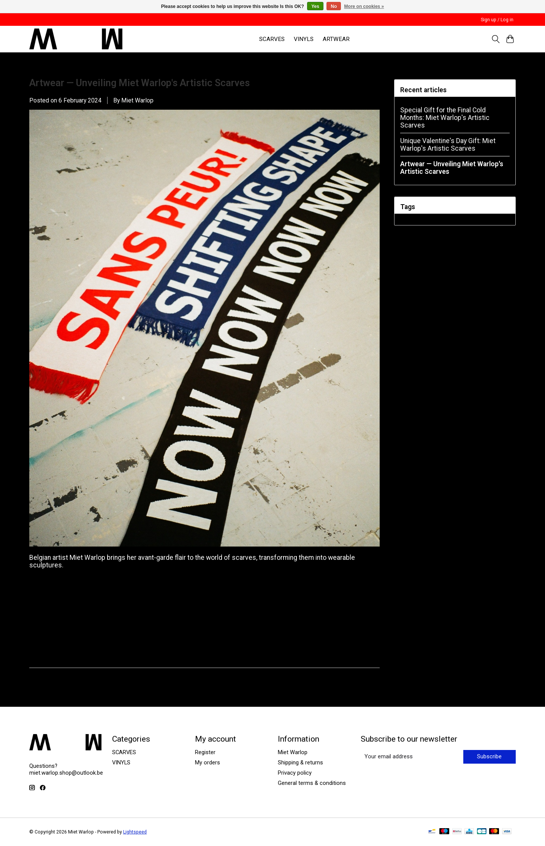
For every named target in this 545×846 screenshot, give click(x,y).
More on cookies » (364, 6)
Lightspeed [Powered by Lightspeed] (135, 832)
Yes (315, 6)
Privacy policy (295, 772)
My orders (207, 762)
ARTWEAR (336, 39)
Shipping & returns (300, 762)
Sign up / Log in (497, 19)
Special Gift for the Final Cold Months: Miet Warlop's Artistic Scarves (445, 117)
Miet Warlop (292, 752)
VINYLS (304, 39)
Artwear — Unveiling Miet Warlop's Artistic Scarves (139, 82)
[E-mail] (411, 757)
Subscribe (489, 756)
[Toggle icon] (495, 39)
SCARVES (272, 39)
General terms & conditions (312, 783)
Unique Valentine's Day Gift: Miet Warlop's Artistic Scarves (448, 144)
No (334, 6)
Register (205, 752)
